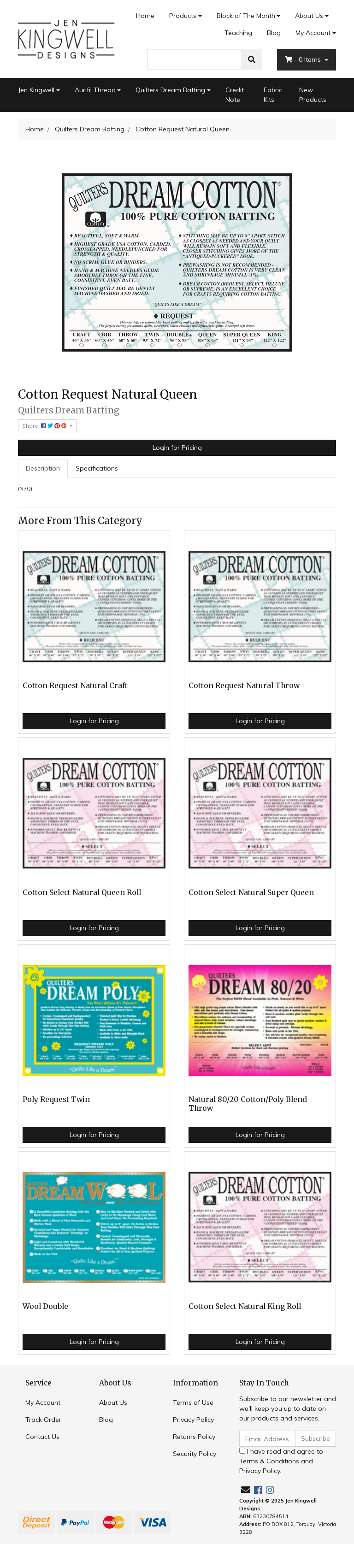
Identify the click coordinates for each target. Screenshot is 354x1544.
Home (145, 16)
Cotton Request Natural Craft (75, 685)
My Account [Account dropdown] (312, 33)
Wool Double (45, 1306)
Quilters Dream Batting (170, 90)
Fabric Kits (273, 95)
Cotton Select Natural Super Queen (251, 892)
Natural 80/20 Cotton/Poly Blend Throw (248, 1104)
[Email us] (245, 1490)
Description (43, 468)
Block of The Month (246, 16)
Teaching (238, 33)
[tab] (43, 468)
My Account (42, 1402)
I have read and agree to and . (281, 1461)
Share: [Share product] (45, 425)
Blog (274, 33)
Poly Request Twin (56, 1099)
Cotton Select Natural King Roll (245, 1306)
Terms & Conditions (269, 1461)
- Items (304, 59)
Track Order (43, 1419)
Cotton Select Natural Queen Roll (82, 892)
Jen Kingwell (36, 90)
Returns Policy (194, 1436)
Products (182, 16)
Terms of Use (193, 1402)
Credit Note (234, 95)
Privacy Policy (193, 1419)
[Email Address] (267, 1439)
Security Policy (194, 1454)
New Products (312, 95)
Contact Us (42, 1436)
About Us (309, 16)
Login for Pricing (177, 447)
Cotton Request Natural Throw (244, 685)
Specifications (97, 468)
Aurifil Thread (95, 90)
